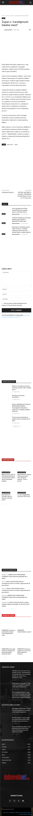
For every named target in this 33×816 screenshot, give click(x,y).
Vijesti (7, 15)
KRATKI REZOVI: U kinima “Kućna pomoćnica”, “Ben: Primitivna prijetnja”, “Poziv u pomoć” (24, 478)
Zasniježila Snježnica (8, 192)
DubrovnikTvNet (6, 472)
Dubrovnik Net (8, 29)
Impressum (6, 812)
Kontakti (17, 812)
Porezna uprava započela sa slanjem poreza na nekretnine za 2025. (21, 419)
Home (3, 15)
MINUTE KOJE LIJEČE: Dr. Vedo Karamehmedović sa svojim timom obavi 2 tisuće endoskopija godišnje (8, 478)
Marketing (11, 812)
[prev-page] (3, 238)
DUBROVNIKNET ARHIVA (25, 814)
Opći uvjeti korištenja (25, 812)
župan (16, 144)
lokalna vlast (10, 144)
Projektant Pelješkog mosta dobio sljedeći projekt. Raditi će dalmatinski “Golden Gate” (21, 219)
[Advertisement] (16, 361)
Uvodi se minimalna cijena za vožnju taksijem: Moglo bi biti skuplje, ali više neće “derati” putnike (16, 604)
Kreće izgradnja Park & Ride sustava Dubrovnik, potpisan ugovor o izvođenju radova (20, 210)
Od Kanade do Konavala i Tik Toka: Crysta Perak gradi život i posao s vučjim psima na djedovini (21, 685)
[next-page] (6, 238)
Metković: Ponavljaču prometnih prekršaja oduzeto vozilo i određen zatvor (21, 387)
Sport (3, 234)
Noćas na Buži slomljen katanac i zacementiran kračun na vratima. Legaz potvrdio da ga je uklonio (16, 583)
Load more (16, 426)
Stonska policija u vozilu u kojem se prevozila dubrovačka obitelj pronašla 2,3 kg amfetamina (21, 719)
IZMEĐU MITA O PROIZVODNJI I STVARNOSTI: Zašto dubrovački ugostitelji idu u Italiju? (14, 576)
